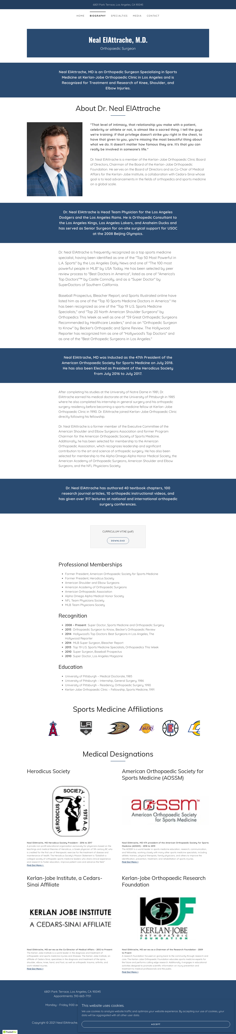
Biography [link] (98, 15)
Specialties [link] (119, 15)
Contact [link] (153, 15)
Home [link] (81, 15)
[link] (118, 41)
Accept (199, 1022)
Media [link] (137, 15)
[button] (10, 1031)
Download (118, 540)
